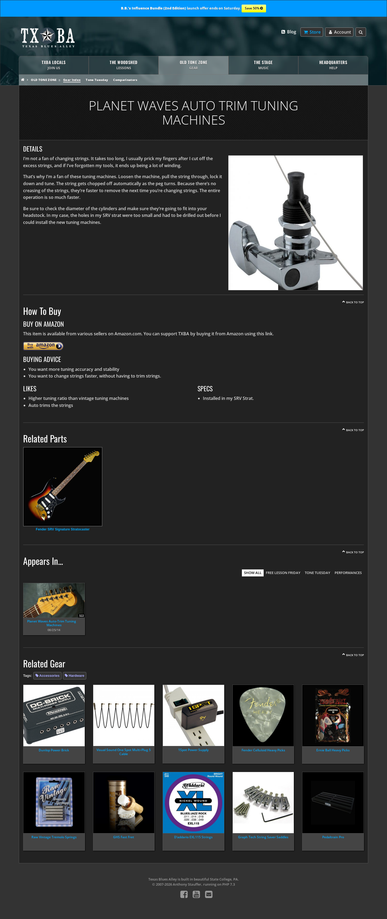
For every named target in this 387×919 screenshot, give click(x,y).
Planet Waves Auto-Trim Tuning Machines (51, 623)
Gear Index (72, 80)
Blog (288, 31)
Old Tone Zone (43, 80)
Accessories (49, 676)
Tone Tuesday (97, 80)
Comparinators (125, 80)
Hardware (76, 676)
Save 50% (254, 8)
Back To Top (355, 302)
